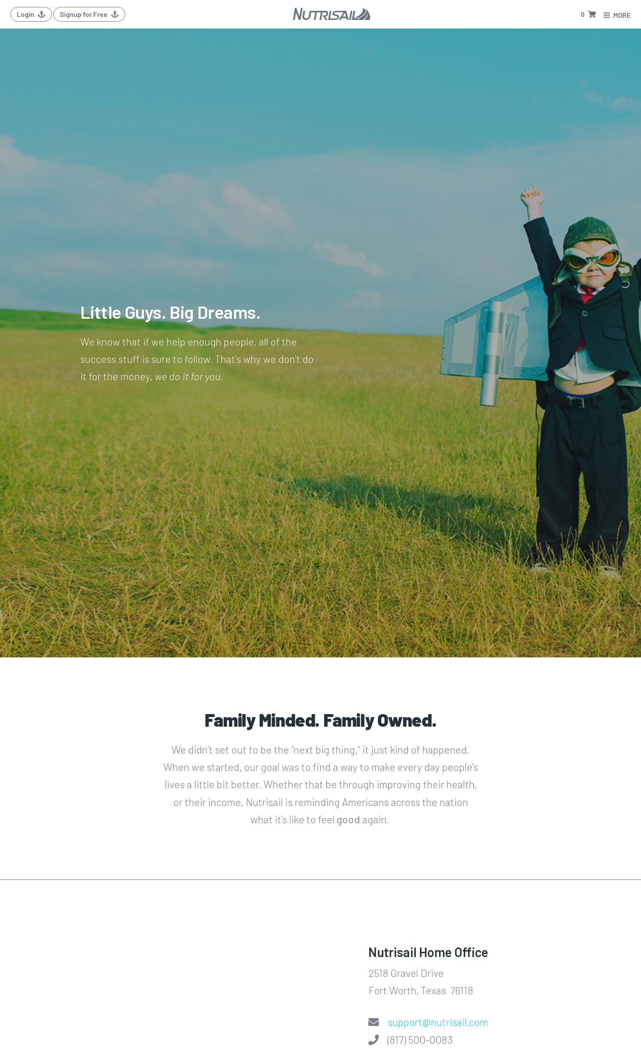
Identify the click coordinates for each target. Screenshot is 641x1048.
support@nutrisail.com (437, 1022)
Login (31, 14)
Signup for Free (89, 14)
